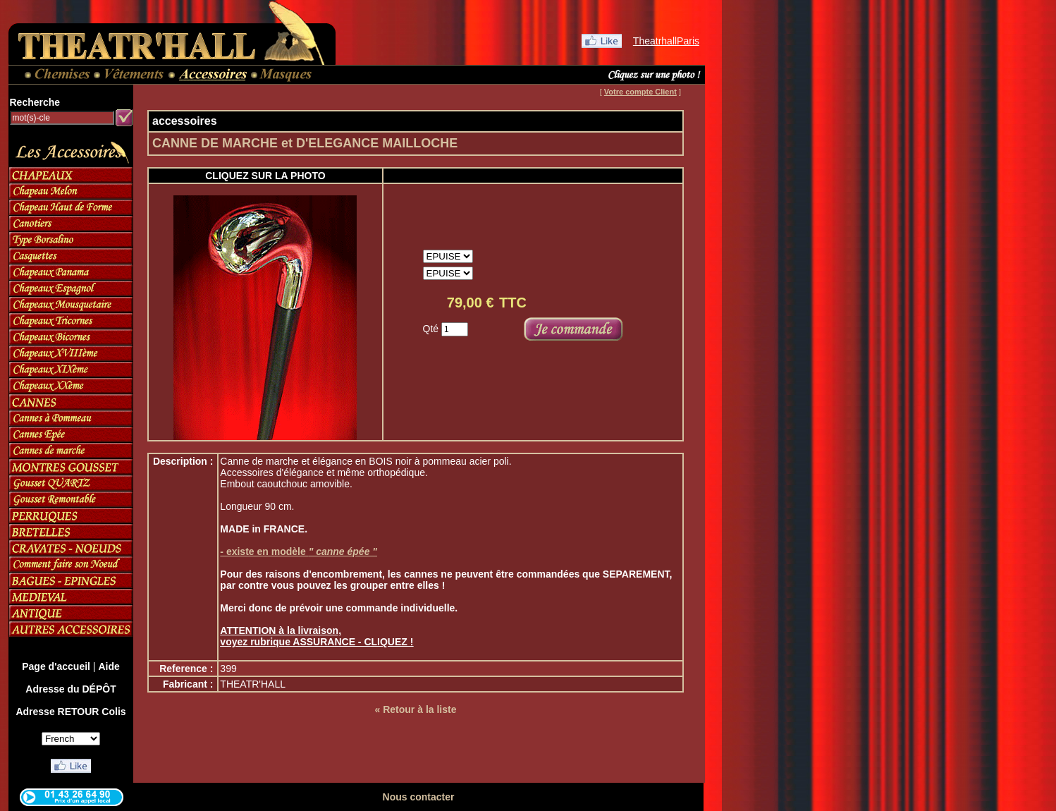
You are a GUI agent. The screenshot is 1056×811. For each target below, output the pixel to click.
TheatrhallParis (666, 41)
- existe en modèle (298, 551)
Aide (108, 666)
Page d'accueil (56, 666)
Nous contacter (419, 797)
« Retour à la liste (416, 709)
